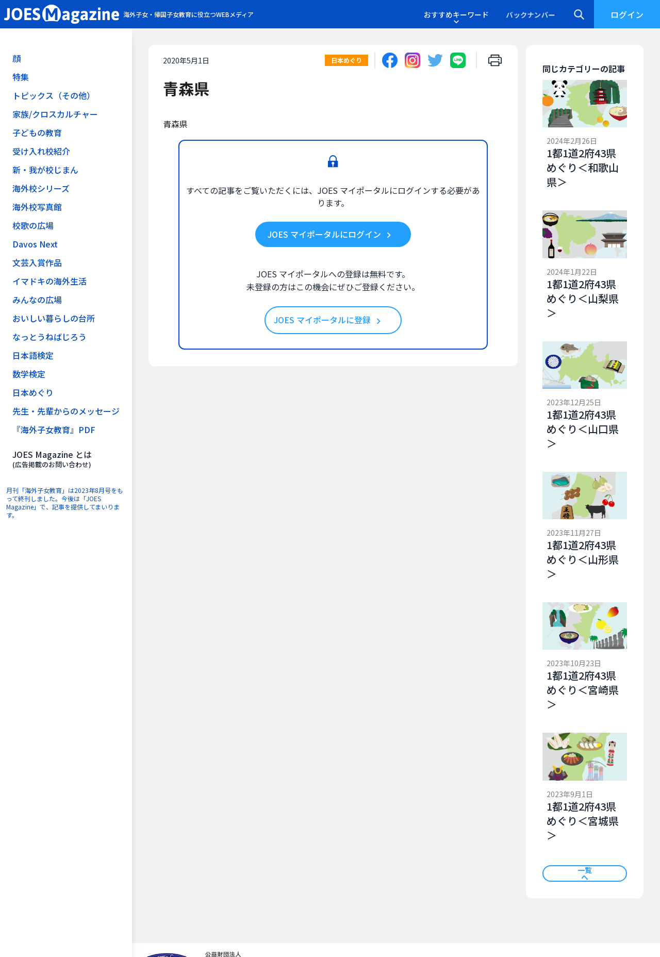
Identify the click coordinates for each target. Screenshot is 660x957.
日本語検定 (33, 355)
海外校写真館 (37, 207)
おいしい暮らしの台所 (53, 318)
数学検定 (28, 374)
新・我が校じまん (45, 169)
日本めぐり (33, 392)
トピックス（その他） (53, 95)
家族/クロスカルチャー (55, 114)
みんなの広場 (37, 299)
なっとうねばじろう (49, 337)
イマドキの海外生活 (49, 281)
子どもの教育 (37, 132)
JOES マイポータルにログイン (331, 234)
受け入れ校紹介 (41, 151)
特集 (20, 77)
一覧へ (585, 873)
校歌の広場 (33, 225)
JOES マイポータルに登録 (329, 320)
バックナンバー (530, 14)
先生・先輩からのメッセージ (66, 411)
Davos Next (35, 244)
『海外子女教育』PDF (53, 429)
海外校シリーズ (41, 188)
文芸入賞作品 (37, 262)
